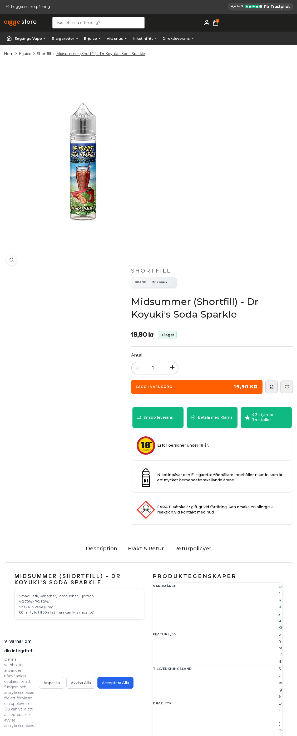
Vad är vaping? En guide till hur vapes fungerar (264, 690)
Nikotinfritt (145, 39)
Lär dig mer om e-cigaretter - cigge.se (263, 673)
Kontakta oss (112, 637)
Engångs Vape (30, 39)
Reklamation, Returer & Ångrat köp (128, 650)
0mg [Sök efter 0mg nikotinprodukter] (217, 463)
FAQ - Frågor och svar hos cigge (191, 641)
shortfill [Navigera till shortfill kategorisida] (220, 509)
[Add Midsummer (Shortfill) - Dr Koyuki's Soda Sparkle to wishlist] (286, 182)
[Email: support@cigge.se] (24, 659)
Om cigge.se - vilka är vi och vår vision (261, 657)
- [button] (159, 162)
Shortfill (44, 54)
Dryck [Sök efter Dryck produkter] (230, 447)
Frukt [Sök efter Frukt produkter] (218, 447)
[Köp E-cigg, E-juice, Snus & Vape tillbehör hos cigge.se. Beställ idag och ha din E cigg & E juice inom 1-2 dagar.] (25, 624)
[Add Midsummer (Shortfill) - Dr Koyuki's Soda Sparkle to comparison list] (271, 182)
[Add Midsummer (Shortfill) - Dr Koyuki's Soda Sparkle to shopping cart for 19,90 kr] (207, 182)
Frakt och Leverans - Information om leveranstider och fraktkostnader (195, 660)
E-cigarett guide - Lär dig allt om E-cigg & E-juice (262, 641)
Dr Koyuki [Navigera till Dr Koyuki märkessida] (222, 385)
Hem (8, 54)
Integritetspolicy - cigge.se (192, 693)
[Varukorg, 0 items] (290, 24)
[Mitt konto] (281, 24)
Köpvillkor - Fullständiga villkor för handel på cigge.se (195, 680)
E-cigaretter (65, 39)
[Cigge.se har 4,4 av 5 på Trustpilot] (175, 7)
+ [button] (193, 162)
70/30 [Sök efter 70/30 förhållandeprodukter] (218, 478)
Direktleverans (178, 39)
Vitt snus (117, 39)
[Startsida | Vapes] (9, 39)
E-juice (92, 39)
